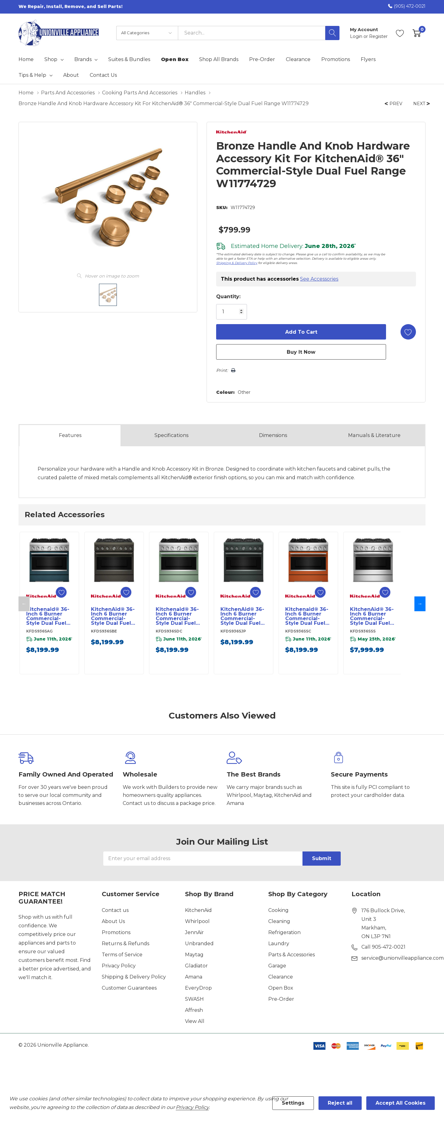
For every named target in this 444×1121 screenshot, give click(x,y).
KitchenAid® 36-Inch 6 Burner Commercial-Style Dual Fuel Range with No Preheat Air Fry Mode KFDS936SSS (372, 616)
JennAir (194, 932)
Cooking (278, 910)
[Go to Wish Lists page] (400, 33)
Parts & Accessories (291, 955)
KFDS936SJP (233, 631)
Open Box (280, 988)
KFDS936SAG (39, 631)
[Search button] (332, 33)
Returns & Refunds (125, 943)
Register (378, 36)
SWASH (194, 999)
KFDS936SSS (363, 631)
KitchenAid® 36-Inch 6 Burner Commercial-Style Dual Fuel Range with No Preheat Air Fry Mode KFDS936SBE (113, 616)
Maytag (194, 955)
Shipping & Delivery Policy (236, 263)
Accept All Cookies (401, 1103)
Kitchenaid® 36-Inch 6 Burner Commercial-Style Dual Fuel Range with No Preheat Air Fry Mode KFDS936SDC (177, 616)
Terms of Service (122, 955)
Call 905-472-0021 (383, 947)
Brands (83, 59)
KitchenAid (198, 910)
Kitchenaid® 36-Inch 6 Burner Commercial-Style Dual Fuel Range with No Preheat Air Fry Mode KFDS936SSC (306, 616)
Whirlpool (197, 921)
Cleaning (279, 921)
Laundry (278, 943)
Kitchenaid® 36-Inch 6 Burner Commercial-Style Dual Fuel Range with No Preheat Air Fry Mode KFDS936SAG (47, 616)
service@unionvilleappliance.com (402, 958)
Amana (193, 977)
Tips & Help (32, 75)
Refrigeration (284, 932)
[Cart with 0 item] (417, 33)
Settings (293, 1103)
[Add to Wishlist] (408, 332)
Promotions (116, 932)
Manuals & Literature (374, 435)
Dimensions (273, 435)
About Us (113, 921)
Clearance (280, 977)
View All (194, 1021)
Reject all (340, 1103)
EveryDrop (198, 988)
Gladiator (196, 966)
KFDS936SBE (104, 631)
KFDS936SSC (298, 631)
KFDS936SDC (169, 631)
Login (357, 36)
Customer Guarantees (129, 988)
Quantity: (228, 296)
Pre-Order (281, 999)
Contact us (115, 910)
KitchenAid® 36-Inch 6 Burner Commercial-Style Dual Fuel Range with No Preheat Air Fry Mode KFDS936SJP (242, 616)
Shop (50, 59)
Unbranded (199, 943)
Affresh (194, 1010)
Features (70, 435)
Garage (277, 966)
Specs (171, 435)
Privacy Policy (119, 966)
